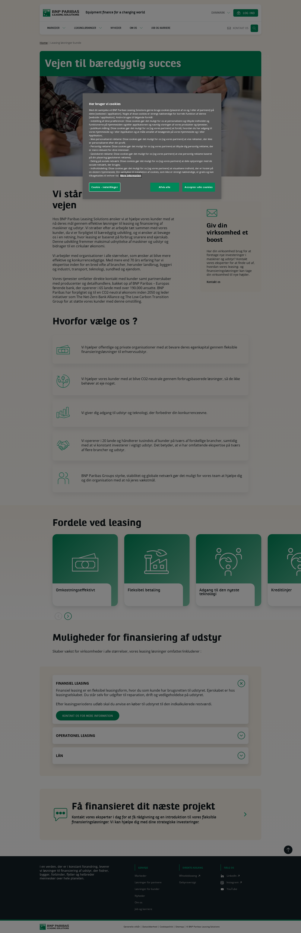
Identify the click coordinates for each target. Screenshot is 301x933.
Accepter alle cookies (199, 187)
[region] (152, 146)
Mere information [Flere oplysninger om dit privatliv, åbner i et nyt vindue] (130, 175)
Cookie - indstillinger (104, 187)
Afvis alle (165, 187)
